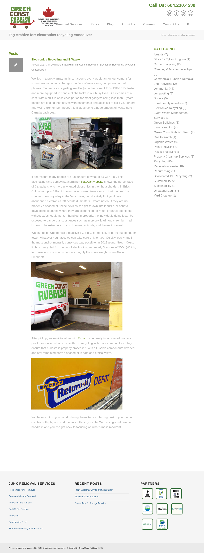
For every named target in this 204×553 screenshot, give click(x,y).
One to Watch (163, 137)
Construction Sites (18, 522)
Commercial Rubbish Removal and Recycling (75, 64)
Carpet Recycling (165, 64)
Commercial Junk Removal (22, 496)
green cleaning (163, 127)
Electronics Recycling (111, 64)
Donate (158, 98)
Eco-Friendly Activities (168, 103)
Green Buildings (164, 122)
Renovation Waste (166, 166)
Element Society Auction (87, 496)
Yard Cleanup (163, 195)
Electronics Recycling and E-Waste (55, 59)
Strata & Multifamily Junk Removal (26, 528)
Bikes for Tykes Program (170, 59)
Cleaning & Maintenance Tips (173, 69)
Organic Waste (163, 142)
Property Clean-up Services (172, 156)
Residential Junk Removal (22, 490)
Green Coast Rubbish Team (172, 132)
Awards (158, 54)
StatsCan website (91, 181)
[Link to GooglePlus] (183, 13)
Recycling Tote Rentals (20, 502)
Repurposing (162, 171)
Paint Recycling (164, 147)
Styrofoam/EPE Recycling (171, 176)
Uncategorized (163, 190)
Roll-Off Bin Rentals (18, 509)
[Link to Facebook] (176, 13)
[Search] (188, 24)
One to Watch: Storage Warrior (90, 503)
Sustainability (162, 181)
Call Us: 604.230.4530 (172, 5)
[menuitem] (171, 5)
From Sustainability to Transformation (94, 489)
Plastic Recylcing (165, 151)
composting (161, 93)
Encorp (82, 338)
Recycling (160, 161)
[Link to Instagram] (190, 13)
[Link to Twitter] (169, 13)
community (161, 88)
